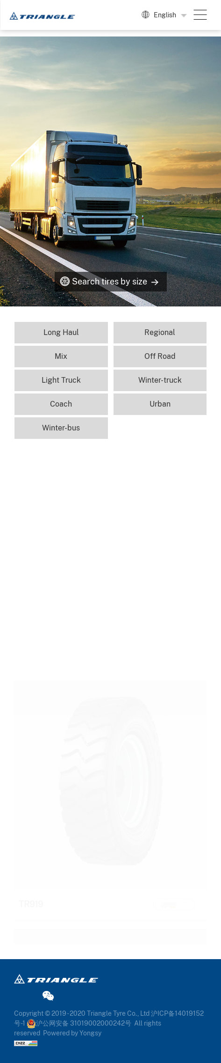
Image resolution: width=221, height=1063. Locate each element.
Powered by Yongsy (72, 1033)
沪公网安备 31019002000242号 (79, 1023)
